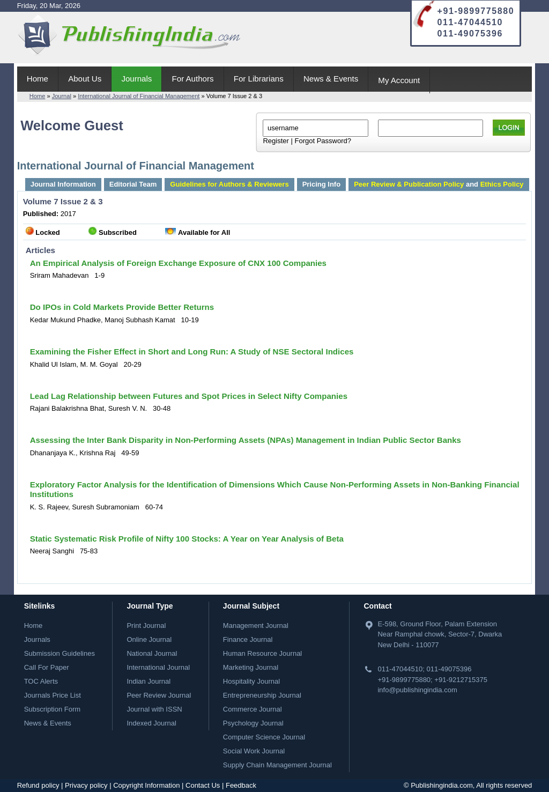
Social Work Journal (254, 751)
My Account (399, 80)
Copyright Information (146, 785)
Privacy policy (86, 785)
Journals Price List (52, 695)
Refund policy (38, 785)
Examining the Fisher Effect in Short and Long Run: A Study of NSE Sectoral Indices (192, 351)
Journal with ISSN (154, 709)
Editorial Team (133, 184)
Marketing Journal (250, 667)
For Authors (193, 78)
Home (37, 78)
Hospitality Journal (251, 681)
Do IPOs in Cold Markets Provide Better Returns (122, 307)
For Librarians (259, 78)
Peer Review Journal (159, 695)
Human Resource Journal (262, 653)
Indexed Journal (151, 723)
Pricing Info (321, 184)
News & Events (330, 78)
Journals (136, 78)
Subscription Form (52, 709)
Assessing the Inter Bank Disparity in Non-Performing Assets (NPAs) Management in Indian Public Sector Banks (245, 440)
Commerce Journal (252, 709)
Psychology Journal (253, 723)
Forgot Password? (322, 141)
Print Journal (146, 625)
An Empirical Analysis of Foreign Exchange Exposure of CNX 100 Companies (178, 263)
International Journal (158, 667)
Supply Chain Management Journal (277, 765)
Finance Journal (248, 639)
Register (275, 141)
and (438, 184)
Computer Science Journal (264, 737)
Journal (61, 96)
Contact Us (203, 785)
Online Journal (149, 639)
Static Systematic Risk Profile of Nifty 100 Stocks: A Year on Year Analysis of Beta (187, 538)
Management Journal (255, 625)
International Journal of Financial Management (138, 96)
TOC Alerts (41, 681)
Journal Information (63, 184)
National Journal (152, 653)
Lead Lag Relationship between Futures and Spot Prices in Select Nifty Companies (188, 396)
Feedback (241, 785)
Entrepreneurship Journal (262, 695)
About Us (84, 78)
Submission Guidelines (59, 653)
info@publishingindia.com (417, 690)
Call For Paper (46, 667)
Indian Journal (148, 681)
